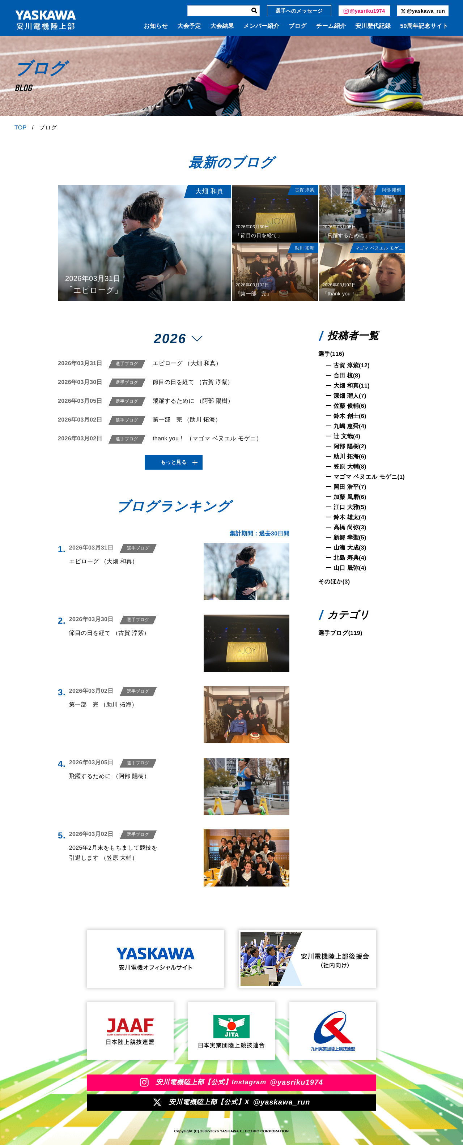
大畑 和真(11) (352, 386)
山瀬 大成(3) (350, 548)
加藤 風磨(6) (350, 497)
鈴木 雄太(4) (350, 517)
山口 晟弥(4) (350, 568)
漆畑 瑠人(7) (350, 396)
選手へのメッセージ (299, 11)
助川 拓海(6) (350, 457)
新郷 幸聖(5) (350, 538)
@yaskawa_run (423, 11)
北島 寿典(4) (350, 558)
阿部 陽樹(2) (350, 447)
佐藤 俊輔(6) (350, 406)
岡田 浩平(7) (350, 487)
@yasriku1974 (364, 11)
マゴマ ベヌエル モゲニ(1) (369, 477)
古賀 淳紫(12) (352, 366)
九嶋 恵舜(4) (350, 426)
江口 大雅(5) (350, 507)
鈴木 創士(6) (350, 416)
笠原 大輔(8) (350, 467)
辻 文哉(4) (347, 436)
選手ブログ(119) (340, 633)
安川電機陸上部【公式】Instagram (231, 1082)
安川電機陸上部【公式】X (231, 1102)
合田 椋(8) (347, 376)
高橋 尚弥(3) (350, 528)
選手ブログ (127, 363)
